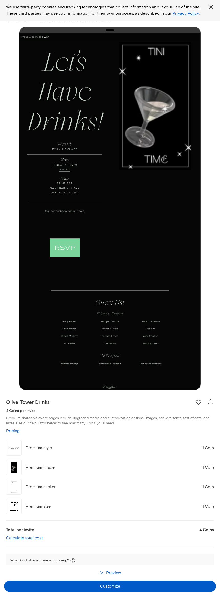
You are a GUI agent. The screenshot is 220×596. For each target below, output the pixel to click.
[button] (72, 560)
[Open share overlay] (211, 401)
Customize (110, 586)
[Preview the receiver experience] (110, 573)
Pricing (12, 431)
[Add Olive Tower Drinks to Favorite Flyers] (198, 402)
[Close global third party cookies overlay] (211, 7)
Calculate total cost (24, 538)
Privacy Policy (185, 13)
